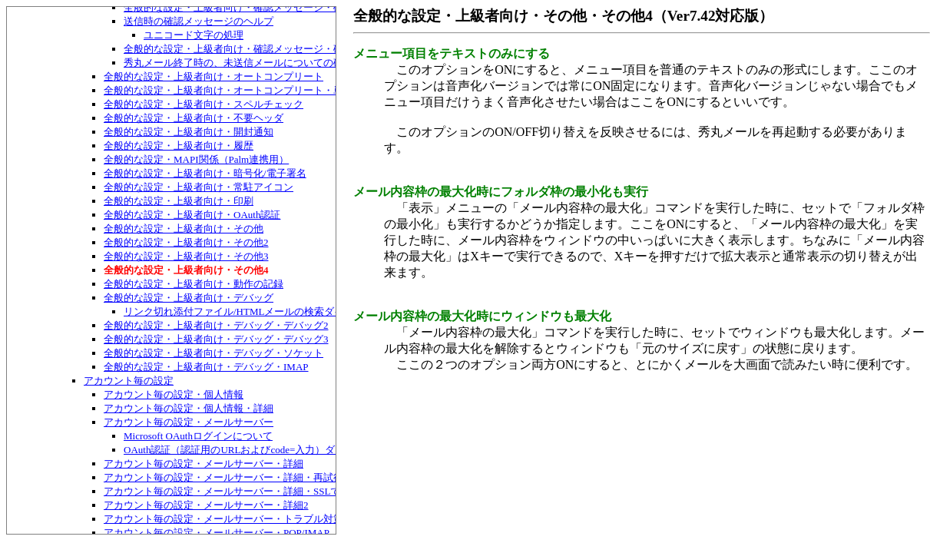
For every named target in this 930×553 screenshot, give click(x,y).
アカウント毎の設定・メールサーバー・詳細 (203, 463)
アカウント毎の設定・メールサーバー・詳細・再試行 (223, 477)
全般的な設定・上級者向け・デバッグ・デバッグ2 (216, 325)
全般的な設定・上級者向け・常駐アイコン (198, 187)
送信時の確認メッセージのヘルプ (198, 21)
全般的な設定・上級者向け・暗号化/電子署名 (205, 173)
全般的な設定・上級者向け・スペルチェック (203, 104)
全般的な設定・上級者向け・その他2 (186, 242)
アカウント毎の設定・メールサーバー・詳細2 (206, 505)
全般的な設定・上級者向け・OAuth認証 (192, 214)
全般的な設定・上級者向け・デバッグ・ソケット (213, 353)
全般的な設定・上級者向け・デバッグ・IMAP (206, 367)
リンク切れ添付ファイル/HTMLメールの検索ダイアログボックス (269, 311)
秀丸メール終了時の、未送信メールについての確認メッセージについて (283, 62)
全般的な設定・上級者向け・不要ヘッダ (193, 118)
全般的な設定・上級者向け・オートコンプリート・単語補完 (238, 90)
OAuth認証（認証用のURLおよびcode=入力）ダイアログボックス (269, 449)
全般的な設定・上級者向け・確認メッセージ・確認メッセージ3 (266, 49)
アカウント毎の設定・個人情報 (173, 394)
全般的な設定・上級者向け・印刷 (178, 201)
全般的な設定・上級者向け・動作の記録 (193, 284)
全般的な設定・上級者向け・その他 (183, 228)
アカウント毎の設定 (129, 380)
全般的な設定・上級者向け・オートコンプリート (213, 76)
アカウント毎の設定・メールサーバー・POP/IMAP (216, 532)
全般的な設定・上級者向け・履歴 (178, 145)
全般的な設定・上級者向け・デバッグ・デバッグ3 (216, 339)
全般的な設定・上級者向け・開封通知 (188, 131)
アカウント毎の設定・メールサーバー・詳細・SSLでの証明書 (242, 491)
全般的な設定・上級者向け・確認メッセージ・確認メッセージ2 (266, 7)
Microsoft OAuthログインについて (198, 436)
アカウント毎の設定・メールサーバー (188, 422)
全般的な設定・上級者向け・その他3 (186, 256)
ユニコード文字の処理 (193, 35)
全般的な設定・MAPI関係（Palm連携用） (196, 159)
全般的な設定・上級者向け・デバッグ (188, 297)
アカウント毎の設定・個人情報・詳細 (188, 408)
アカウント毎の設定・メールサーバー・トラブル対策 (223, 519)
